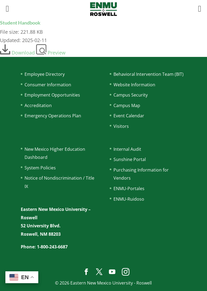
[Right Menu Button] (200, 8)
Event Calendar (128, 116)
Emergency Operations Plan (53, 116)
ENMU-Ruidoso (128, 199)
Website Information (134, 85)
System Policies (40, 168)
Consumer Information (48, 85)
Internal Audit (127, 149)
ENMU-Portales (128, 188)
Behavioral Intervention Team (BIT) (148, 74)
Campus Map (126, 105)
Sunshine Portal (129, 159)
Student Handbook (20, 23)
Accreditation (38, 105)
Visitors (121, 126)
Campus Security (130, 95)
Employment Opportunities (52, 95)
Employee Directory (45, 74)
